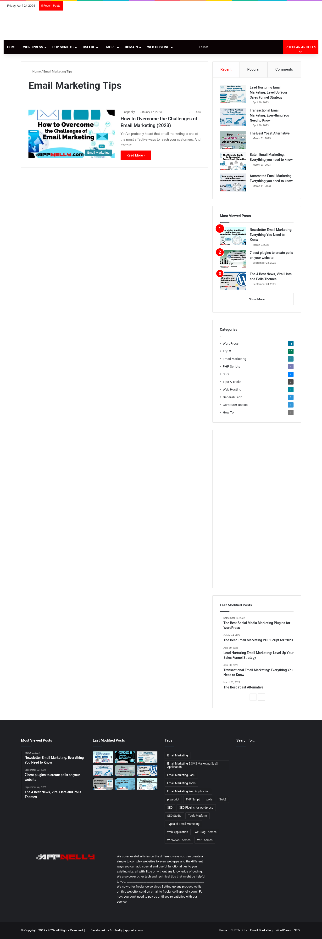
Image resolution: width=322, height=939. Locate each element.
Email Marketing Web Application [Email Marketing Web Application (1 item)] (188, 791)
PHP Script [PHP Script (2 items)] (193, 799)
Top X (227, 351)
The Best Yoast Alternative (270, 133)
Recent (225, 69)
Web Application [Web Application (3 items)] (177, 832)
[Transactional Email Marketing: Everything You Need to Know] (233, 117)
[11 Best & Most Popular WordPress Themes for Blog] (125, 784)
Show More (257, 299)
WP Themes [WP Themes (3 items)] (204, 840)
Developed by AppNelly (106, 930)
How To (228, 412)
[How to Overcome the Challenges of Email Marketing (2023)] (71, 134)
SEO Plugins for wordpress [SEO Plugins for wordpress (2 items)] (196, 807)
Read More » (136, 155)
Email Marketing (234, 359)
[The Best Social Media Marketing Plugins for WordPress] (103, 757)
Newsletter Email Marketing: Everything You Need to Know (271, 235)
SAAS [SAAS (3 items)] (223, 799)
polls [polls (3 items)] (209, 799)
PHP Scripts (62, 47)
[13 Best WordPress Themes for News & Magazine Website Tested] (103, 784)
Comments (284, 69)
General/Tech (232, 397)
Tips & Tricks (232, 382)
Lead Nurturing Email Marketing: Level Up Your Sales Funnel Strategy (268, 92)
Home (12, 47)
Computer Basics (235, 405)
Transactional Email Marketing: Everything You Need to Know (269, 115)
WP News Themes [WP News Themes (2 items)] (178, 840)
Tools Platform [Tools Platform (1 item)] (197, 815)
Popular (253, 69)
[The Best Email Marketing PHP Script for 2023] (125, 757)
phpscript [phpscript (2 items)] (173, 799)
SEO (226, 374)
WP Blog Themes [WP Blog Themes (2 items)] (206, 832)
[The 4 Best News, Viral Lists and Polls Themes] (233, 281)
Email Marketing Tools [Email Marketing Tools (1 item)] (181, 783)
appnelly (129, 112)
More (109, 47)
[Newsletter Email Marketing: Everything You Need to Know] (233, 236)
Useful (89, 47)
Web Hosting (158, 47)
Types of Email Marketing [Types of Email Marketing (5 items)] (183, 824)
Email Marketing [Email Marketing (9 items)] (177, 755)
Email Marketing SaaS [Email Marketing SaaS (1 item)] (181, 775)
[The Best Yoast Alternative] (233, 140)
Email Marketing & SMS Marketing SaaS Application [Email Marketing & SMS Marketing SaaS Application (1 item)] (192, 765)
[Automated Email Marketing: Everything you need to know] (233, 182)
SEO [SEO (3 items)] (169, 807)
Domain (131, 47)
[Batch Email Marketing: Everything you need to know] (233, 161)
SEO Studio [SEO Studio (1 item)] (174, 815)
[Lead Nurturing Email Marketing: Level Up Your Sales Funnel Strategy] (233, 94)
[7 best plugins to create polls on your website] (233, 259)
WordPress (33, 47)
